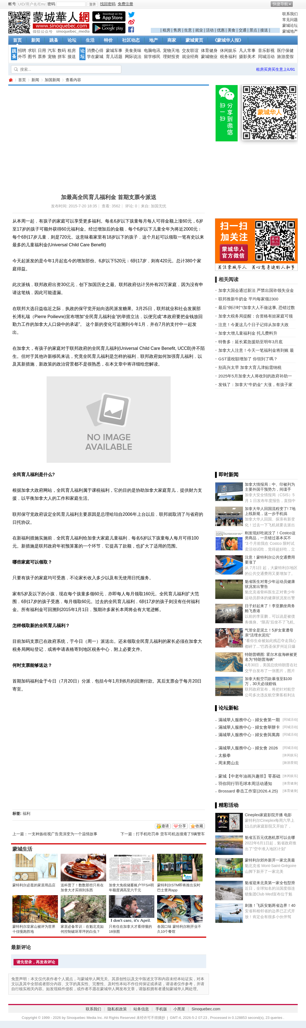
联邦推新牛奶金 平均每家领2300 (248, 299)
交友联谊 (190, 50)
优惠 (221, 30)
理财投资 (171, 56)
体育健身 (209, 50)
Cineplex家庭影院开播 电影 (268, 815)
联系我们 (290, 14)
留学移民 (152, 56)
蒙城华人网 (10, 80)
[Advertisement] (215, 19)
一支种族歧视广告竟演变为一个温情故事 (62, 834)
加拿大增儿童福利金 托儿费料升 (247, 333)
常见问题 (290, 19)
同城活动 (266, 56)
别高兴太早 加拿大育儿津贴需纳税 (249, 367)
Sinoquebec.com (206, 1009)
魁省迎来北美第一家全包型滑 (270, 883)
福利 (26, 813)
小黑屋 (179, 1009)
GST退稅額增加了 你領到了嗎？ (248, 358)
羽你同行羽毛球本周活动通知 (245, 783)
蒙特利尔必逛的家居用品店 (33, 885)
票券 (42, 56)
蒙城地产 (290, 31)
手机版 (161, 1009)
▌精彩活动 (226, 805)
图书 (32, 56)
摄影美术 (247, 56)
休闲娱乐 (228, 50)
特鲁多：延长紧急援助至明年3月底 (250, 341)
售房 (177, 30)
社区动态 (131, 40)
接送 (264, 30)
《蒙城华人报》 (228, 40)
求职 (32, 50)
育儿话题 (114, 56)
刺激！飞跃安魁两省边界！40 (270, 905)
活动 (210, 30)
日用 (42, 50)
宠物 (52, 56)
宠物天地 (171, 50)
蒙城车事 (114, 50)
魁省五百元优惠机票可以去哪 (270, 837)
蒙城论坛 (290, 25)
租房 (166, 30)
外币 (22, 56)
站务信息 (141, 1009)
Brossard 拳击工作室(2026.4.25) (248, 791)
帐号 (12, 4)
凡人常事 (247, 50)
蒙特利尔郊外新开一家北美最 (270, 860)
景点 (253, 30)
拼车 (62, 56)
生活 (90, 40)
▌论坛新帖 (226, 708)
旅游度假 (285, 56)
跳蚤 (53, 40)
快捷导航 (280, 4)
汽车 (52, 50)
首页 (17, 40)
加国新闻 (52, 80)
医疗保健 (285, 50)
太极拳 (224, 755)
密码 (51, 4)
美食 (231, 30)
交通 (242, 30)
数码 (62, 50)
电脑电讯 (152, 50)
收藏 (199, 826)
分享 (182, 826)
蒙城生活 (22, 849)
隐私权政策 (117, 1009)
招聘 (22, 50)
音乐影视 (266, 50)
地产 (153, 40)
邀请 (165, 826)
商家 (171, 40)
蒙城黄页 (194, 40)
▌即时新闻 (226, 474)
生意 (188, 30)
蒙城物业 (209, 56)
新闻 (35, 40)
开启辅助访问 (296, 3)
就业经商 (190, 56)
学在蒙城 (95, 56)
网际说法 (133, 56)
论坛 (72, 40)
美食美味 (133, 50)
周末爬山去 (228, 762)
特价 (108, 40)
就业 (199, 30)
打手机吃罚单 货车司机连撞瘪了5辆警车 (170, 834)
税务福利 (228, 56)
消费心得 (95, 50)
